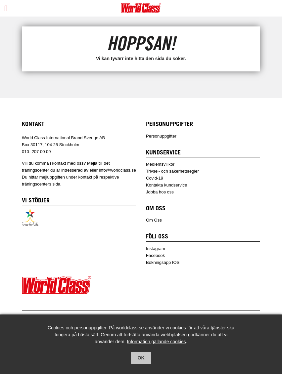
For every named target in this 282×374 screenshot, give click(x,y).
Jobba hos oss (160, 191)
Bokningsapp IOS (162, 262)
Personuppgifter (161, 136)
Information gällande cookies (156, 341)
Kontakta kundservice (166, 185)
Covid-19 (154, 178)
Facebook (155, 255)
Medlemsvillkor (160, 164)
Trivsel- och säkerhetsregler (172, 171)
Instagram (155, 248)
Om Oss (154, 220)
